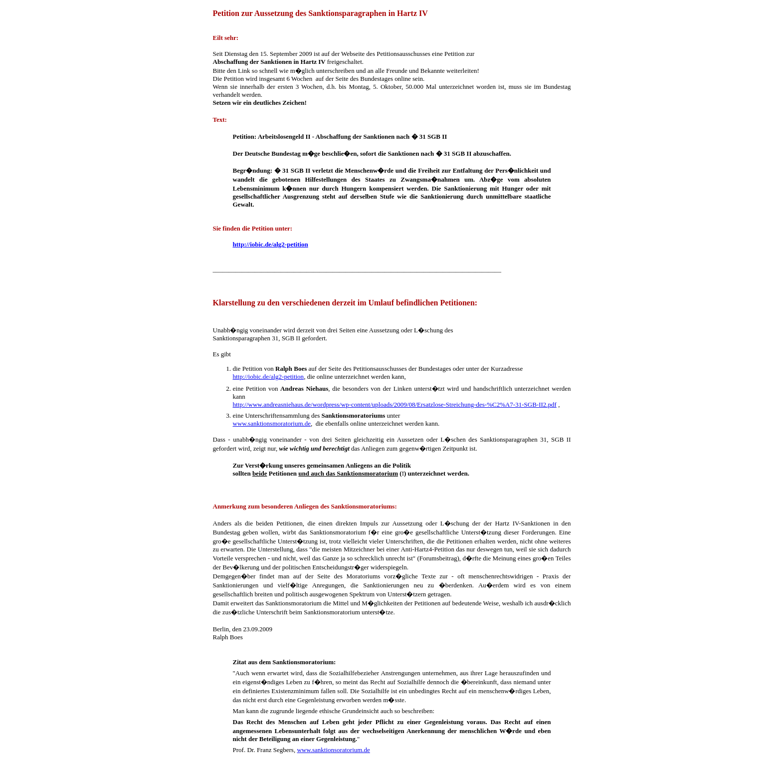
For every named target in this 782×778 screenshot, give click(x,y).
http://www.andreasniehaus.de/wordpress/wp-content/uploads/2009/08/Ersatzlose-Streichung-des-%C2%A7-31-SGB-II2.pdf (395, 404)
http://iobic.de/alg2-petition (268, 376)
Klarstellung (229, 277)
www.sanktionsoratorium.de (333, 750)
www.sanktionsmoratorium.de (272, 423)
